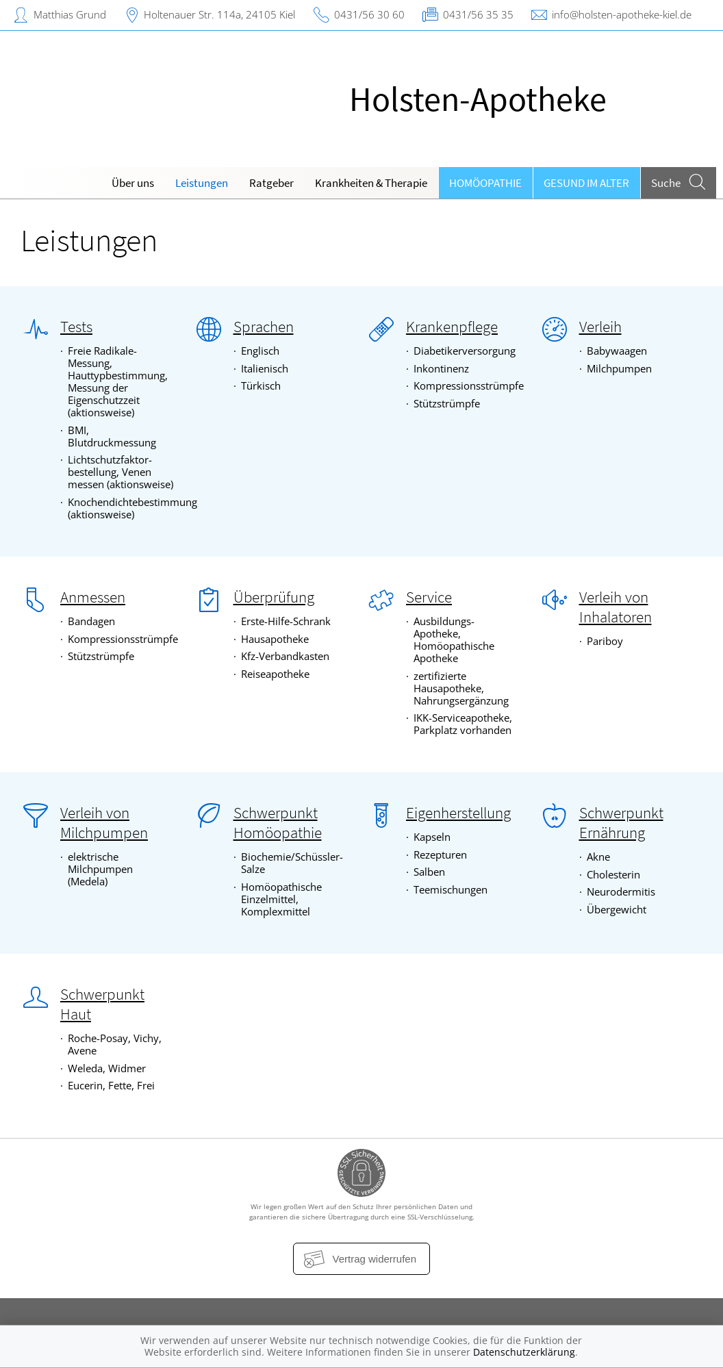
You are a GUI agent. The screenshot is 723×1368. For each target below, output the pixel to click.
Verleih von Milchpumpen (104, 822)
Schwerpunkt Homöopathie (277, 822)
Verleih (600, 326)
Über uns (133, 182)
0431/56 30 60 (369, 14)
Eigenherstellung (458, 812)
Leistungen (201, 182)
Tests (76, 326)
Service (429, 597)
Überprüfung (273, 597)
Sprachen (263, 326)
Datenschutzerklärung (524, 1351)
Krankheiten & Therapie (371, 182)
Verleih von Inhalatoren (615, 606)
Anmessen (92, 597)
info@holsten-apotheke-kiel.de (622, 14)
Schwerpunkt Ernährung (621, 822)
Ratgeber (271, 182)
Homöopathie (485, 182)
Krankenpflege (452, 326)
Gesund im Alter (586, 182)
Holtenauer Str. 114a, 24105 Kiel (219, 14)
